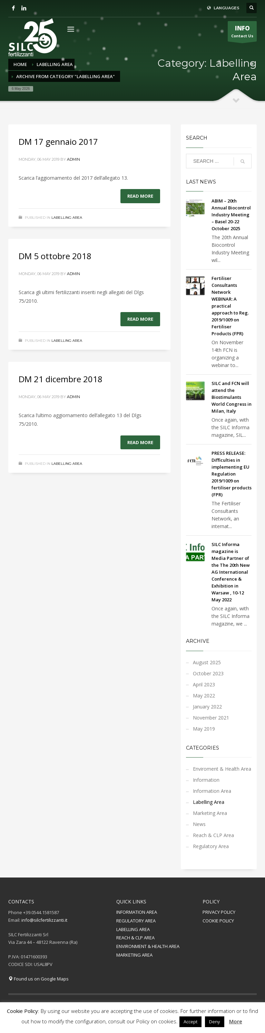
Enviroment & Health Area (222, 769)
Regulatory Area (211, 846)
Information (206, 780)
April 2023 (204, 684)
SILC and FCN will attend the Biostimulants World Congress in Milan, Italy (232, 397)
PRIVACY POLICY (219, 912)
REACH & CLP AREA (135, 938)
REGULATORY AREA (136, 921)
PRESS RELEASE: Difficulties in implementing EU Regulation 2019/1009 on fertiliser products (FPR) (232, 474)
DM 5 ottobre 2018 (55, 256)
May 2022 (204, 695)
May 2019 (204, 728)
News (199, 824)
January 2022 (207, 706)
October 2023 (208, 673)
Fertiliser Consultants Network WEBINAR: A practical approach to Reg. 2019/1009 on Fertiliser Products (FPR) (230, 306)
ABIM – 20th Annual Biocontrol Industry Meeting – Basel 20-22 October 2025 (231, 215)
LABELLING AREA (133, 929)
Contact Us (242, 32)
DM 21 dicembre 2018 (60, 379)
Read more (140, 196)
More (235, 1021)
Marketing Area (210, 813)
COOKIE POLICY (218, 921)
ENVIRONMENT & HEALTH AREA (147, 946)
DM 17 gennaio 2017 (58, 141)
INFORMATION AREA (136, 912)
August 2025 (207, 662)
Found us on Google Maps (38, 979)
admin (73, 159)
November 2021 (211, 717)
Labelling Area (66, 217)
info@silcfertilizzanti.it (44, 920)
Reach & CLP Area (213, 835)
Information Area (212, 791)
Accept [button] (190, 1021)
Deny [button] (214, 1021)
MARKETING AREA (134, 955)
